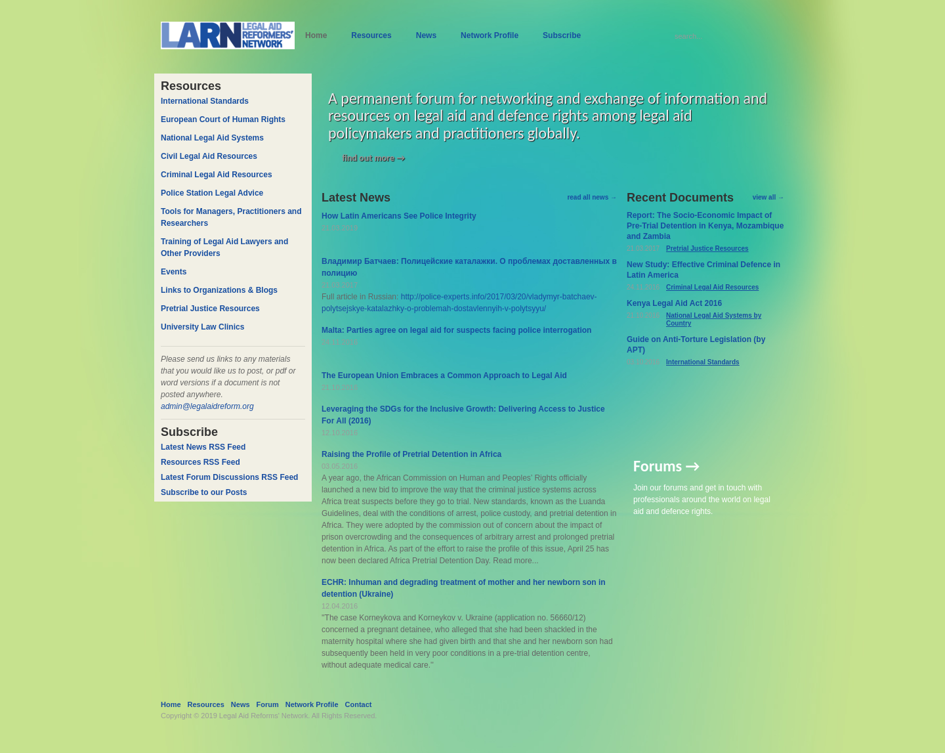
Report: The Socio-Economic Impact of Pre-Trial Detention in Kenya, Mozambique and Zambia (705, 226)
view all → (768, 197)
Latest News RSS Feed (203, 447)
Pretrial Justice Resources (707, 248)
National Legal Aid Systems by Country (713, 319)
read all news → (592, 197)
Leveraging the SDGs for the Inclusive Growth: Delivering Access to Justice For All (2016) (463, 414)
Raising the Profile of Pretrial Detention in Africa (411, 454)
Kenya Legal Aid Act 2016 (674, 303)
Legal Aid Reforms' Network (263, 716)
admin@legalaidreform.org (207, 406)
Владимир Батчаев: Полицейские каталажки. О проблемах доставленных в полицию (469, 267)
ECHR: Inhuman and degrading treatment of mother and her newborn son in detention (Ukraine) (464, 588)
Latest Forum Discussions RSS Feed (229, 477)
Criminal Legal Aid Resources (712, 287)
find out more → (373, 157)
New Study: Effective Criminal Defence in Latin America (703, 270)
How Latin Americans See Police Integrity (399, 216)
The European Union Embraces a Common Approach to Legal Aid (444, 375)
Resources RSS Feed (200, 462)
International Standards (703, 362)
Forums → (666, 465)
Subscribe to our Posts (204, 492)
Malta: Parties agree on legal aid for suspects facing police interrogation (456, 330)
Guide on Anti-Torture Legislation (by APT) (696, 345)
